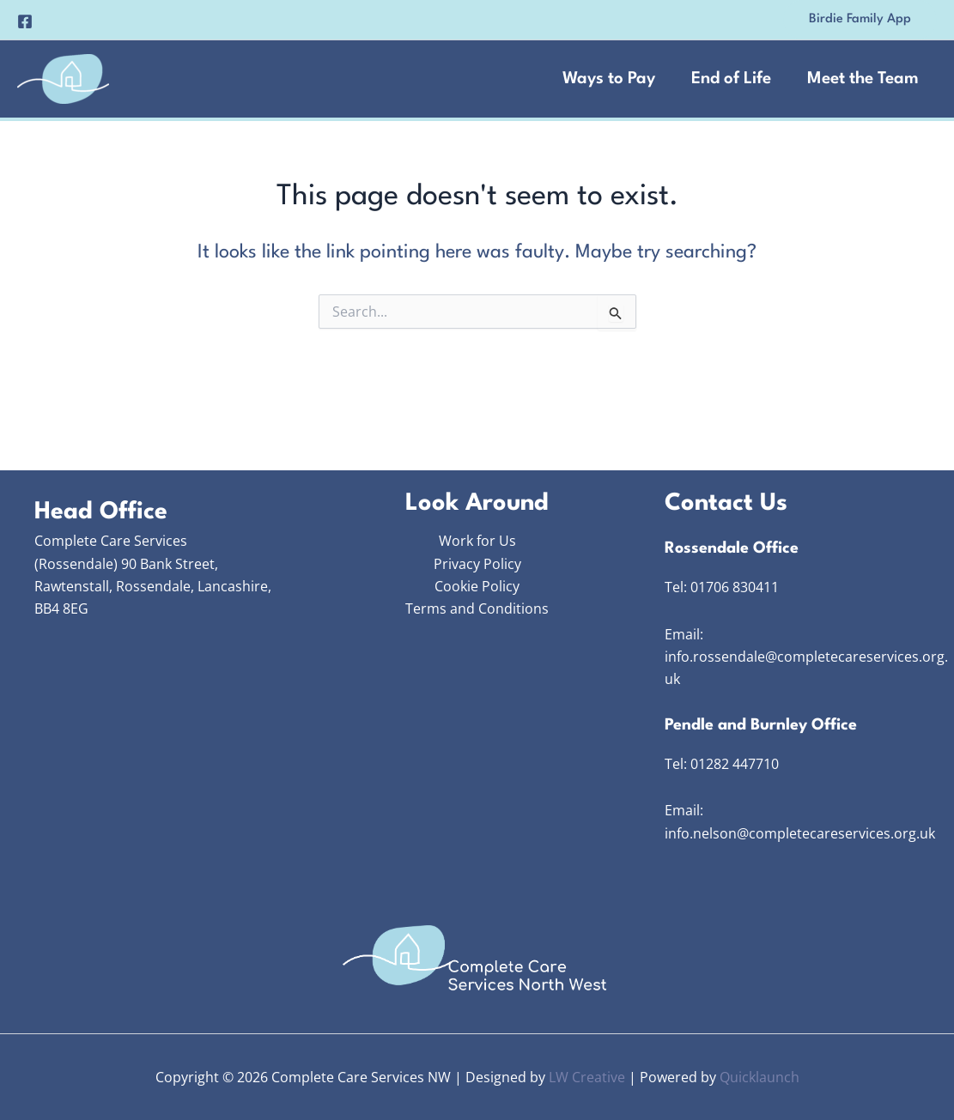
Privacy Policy (477, 563)
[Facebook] (25, 21)
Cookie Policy (477, 586)
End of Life (731, 79)
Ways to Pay (608, 79)
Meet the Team (863, 79)
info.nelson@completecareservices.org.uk (800, 833)
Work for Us (477, 540)
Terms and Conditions (477, 608)
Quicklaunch (759, 1077)
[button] (860, 19)
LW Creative (587, 1077)
